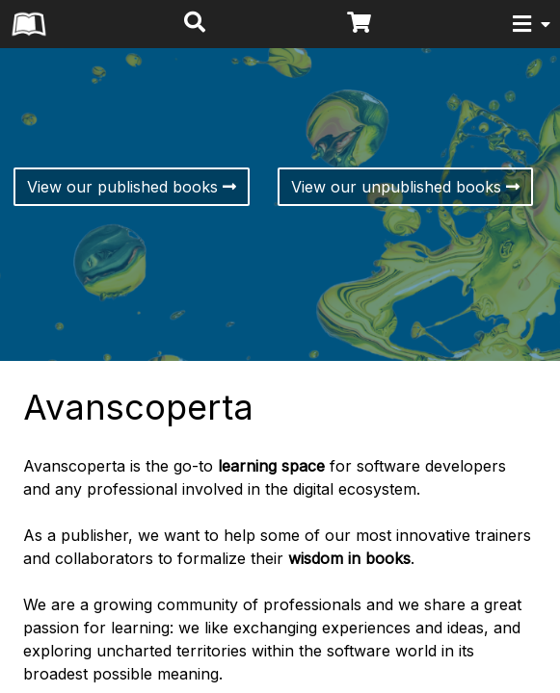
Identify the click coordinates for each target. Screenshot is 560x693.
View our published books (131, 186)
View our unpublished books (405, 186)
